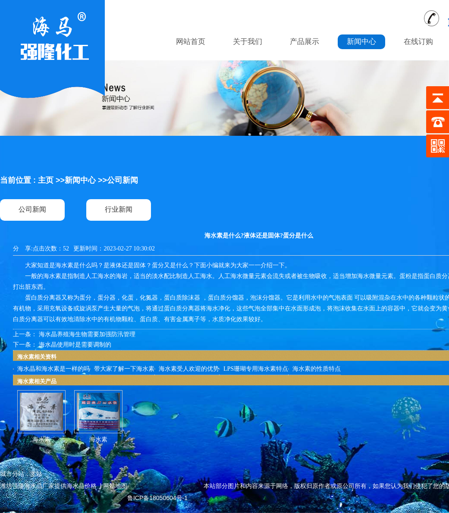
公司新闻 (122, 180)
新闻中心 (80, 180)
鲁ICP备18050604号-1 (157, 497)
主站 (36, 473)
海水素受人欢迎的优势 (189, 369)
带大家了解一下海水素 (124, 369)
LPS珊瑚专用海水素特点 (255, 369)
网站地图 (115, 485)
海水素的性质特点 (316, 369)
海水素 (41, 439)
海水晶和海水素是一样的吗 (53, 369)
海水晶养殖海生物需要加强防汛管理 (87, 334)
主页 (45, 180)
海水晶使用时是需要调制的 (75, 344)
